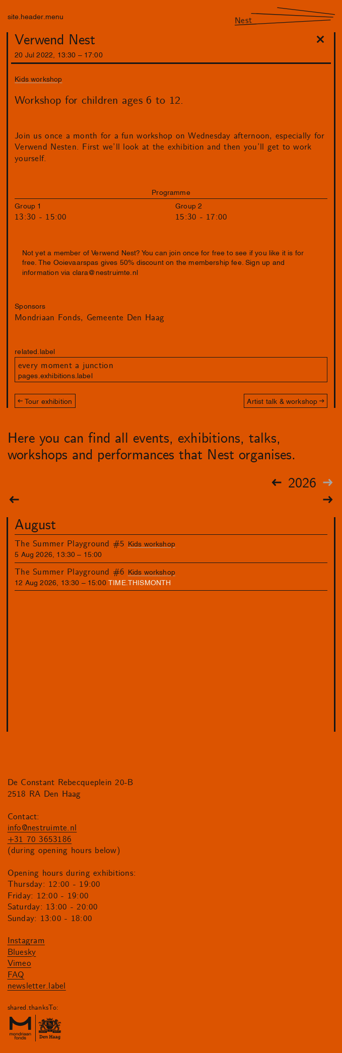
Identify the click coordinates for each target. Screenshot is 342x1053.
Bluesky (22, 952)
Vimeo (19, 963)
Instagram (26, 940)
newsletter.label (37, 986)
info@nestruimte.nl (42, 827)
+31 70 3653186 (40, 839)
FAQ (16, 974)
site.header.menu (35, 16)
